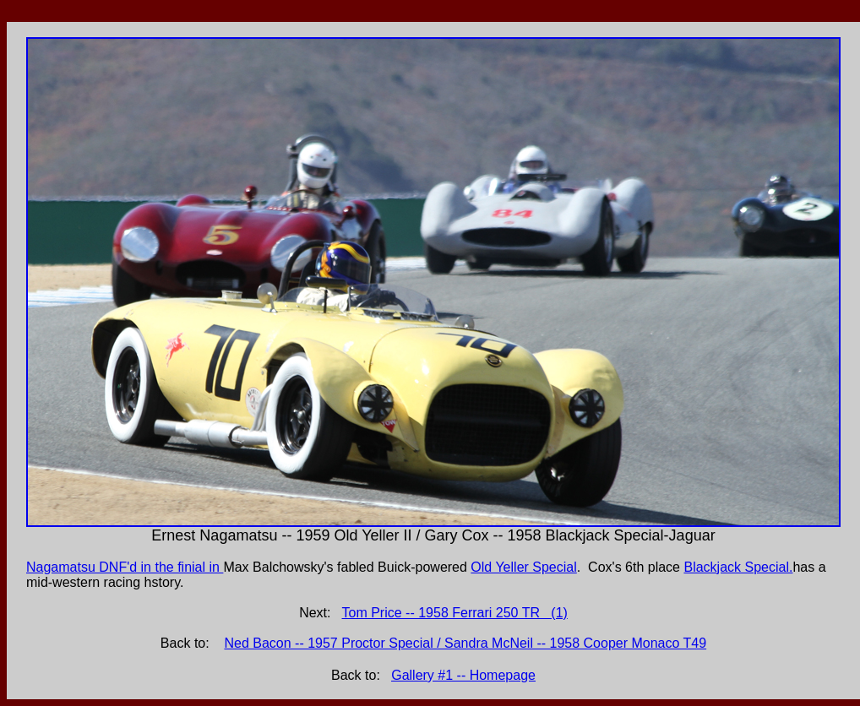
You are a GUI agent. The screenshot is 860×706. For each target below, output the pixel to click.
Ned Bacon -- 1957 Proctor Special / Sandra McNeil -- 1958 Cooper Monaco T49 (465, 643)
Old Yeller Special (523, 567)
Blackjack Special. (737, 567)
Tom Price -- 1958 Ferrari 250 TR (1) (455, 613)
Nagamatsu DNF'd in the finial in (124, 567)
